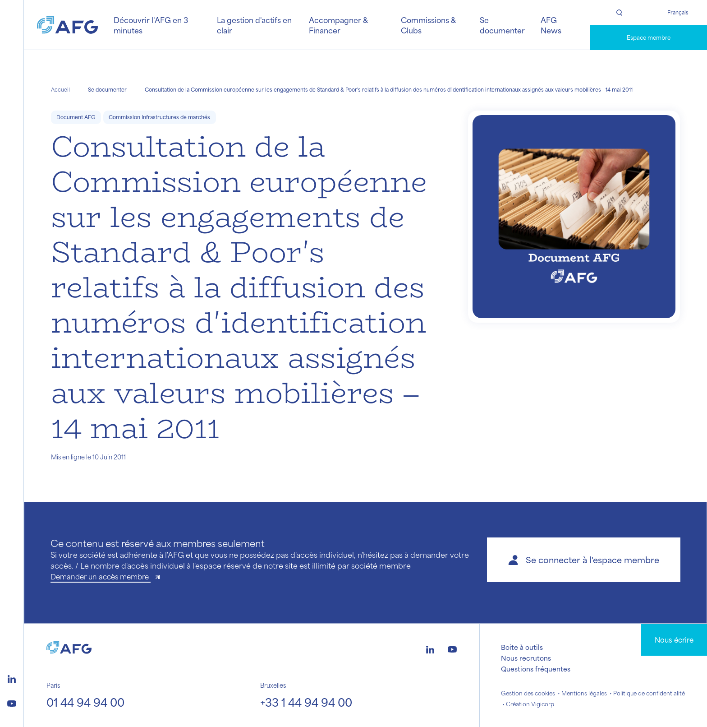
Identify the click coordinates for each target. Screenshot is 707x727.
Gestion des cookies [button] (528, 693)
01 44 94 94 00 (85, 702)
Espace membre (648, 37)
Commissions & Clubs (428, 25)
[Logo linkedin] (12, 678)
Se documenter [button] (502, 25)
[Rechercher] (619, 12)
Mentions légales (584, 693)
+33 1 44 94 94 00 (306, 702)
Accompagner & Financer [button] (338, 25)
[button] (583, 559)
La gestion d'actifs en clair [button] (254, 25)
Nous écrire (674, 639)
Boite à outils (522, 647)
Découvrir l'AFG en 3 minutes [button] (151, 25)
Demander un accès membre (100, 576)
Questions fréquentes (535, 669)
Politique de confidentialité (649, 693)
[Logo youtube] (11, 702)
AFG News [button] (551, 25)
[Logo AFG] (67, 25)
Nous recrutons (526, 658)
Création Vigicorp (530, 704)
